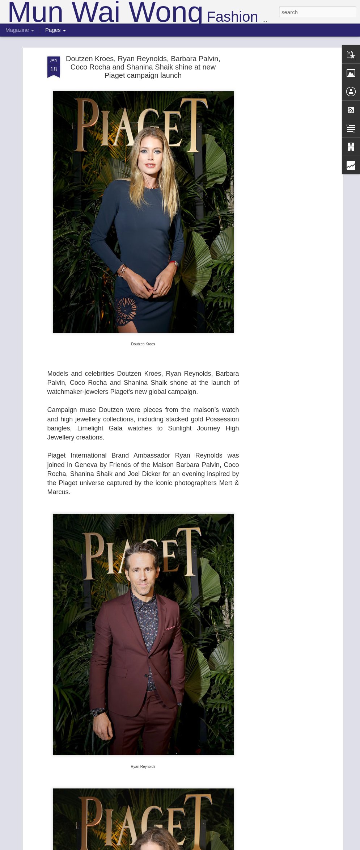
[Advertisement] (279, 170)
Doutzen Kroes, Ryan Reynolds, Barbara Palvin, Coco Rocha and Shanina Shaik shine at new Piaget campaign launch (143, 67)
